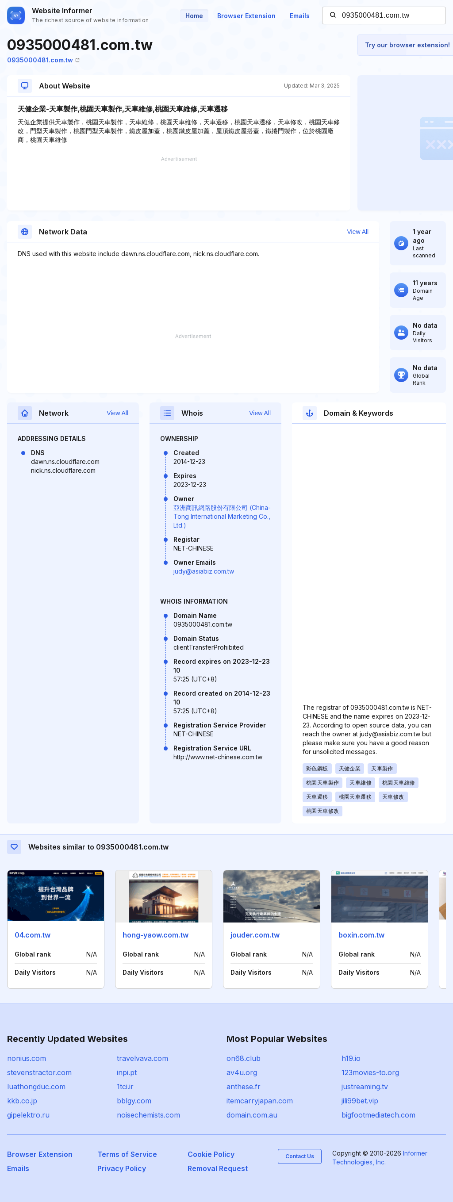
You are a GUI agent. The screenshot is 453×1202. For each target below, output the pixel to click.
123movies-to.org (370, 1072)
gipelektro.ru (28, 1114)
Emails (300, 15)
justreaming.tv (365, 1086)
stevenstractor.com (39, 1072)
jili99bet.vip (360, 1100)
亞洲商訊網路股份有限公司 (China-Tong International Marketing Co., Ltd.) (222, 516)
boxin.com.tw (361, 934)
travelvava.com (142, 1058)
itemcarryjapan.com (259, 1100)
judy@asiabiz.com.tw (203, 571)
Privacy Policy (121, 1168)
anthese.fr (243, 1086)
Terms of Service (127, 1154)
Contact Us (299, 1156)
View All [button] (358, 231)
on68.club (243, 1058)
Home (194, 15)
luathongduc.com (36, 1086)
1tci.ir (125, 1086)
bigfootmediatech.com (378, 1114)
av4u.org (241, 1072)
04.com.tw (32, 934)
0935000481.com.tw (43, 60)
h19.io (351, 1058)
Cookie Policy (211, 1154)
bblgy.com (134, 1100)
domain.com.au (251, 1114)
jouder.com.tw (255, 934)
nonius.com (26, 1058)
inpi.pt (127, 1072)
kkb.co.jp (22, 1100)
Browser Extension (246, 15)
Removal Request (218, 1168)
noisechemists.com (148, 1114)
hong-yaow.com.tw (155, 934)
